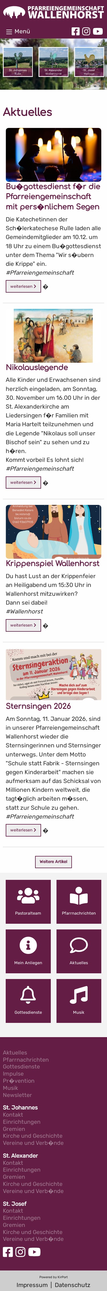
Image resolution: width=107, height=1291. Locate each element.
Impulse (13, 1074)
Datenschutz (72, 1285)
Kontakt (13, 1115)
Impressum (32, 1285)
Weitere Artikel (53, 861)
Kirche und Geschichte (32, 1136)
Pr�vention (19, 1081)
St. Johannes (20, 1108)
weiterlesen (23, 286)
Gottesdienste (21, 1067)
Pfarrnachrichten (26, 1060)
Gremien (14, 1129)
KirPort (63, 1277)
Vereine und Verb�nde (33, 1143)
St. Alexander (20, 1156)
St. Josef (15, 1204)
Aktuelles (15, 1053)
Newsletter (17, 1095)
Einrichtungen (22, 1122)
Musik (10, 1088)
